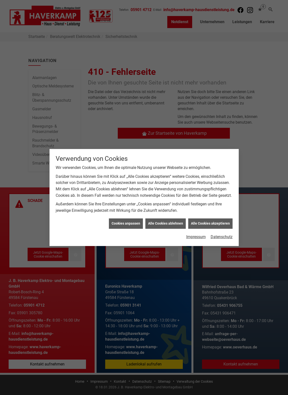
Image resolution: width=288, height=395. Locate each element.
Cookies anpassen (126, 221)
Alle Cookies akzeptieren (210, 221)
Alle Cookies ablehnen (165, 221)
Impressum (196, 234)
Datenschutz (222, 234)
